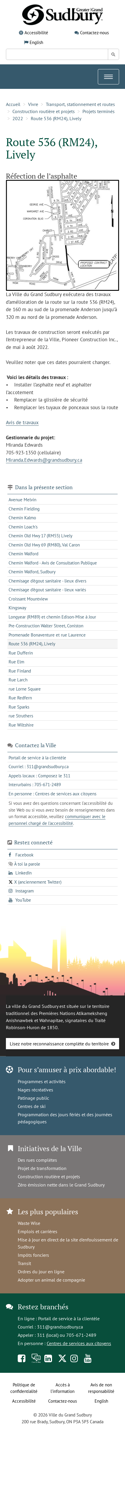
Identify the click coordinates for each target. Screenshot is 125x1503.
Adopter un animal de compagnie (51, 1280)
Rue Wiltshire (21, 725)
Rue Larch (18, 680)
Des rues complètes (37, 1160)
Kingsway (17, 608)
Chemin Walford (23, 554)
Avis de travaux (22, 422)
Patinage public (33, 1098)
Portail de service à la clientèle (69, 1318)
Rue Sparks (19, 707)
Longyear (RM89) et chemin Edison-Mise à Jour (52, 617)
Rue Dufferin (21, 653)
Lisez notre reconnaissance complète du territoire (59, 1044)
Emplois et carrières (37, 1231)
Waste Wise (29, 1223)
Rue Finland (20, 671)
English (36, 42)
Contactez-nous (94, 32)
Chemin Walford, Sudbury (32, 572)
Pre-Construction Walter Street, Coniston (46, 626)
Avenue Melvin (22, 499)
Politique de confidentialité (24, 1388)
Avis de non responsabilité (101, 1388)
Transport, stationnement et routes (80, 104)
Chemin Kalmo (22, 517)
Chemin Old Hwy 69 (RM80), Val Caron (44, 545)
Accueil (13, 104)
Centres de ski (32, 1106)
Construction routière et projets (43, 111)
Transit (24, 1263)
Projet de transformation (42, 1168)
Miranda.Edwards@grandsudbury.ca (44, 460)
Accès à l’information (62, 1388)
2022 (17, 118)
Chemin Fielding (24, 509)
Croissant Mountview (28, 599)
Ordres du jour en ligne (41, 1271)
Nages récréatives (35, 1090)
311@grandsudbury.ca (60, 1327)
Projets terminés (98, 111)
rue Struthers (21, 716)
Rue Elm (16, 662)
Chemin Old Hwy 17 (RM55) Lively (40, 535)
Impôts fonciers (33, 1255)
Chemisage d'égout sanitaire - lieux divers (47, 581)
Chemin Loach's (23, 527)
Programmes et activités (42, 1081)
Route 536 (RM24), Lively (56, 118)
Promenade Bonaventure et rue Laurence (47, 635)
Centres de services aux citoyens (79, 1343)
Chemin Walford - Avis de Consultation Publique (53, 563)
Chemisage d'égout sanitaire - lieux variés (47, 590)
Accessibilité (36, 32)
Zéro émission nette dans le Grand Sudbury (61, 1185)
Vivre (33, 104)
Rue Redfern (20, 698)
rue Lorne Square (25, 689)
